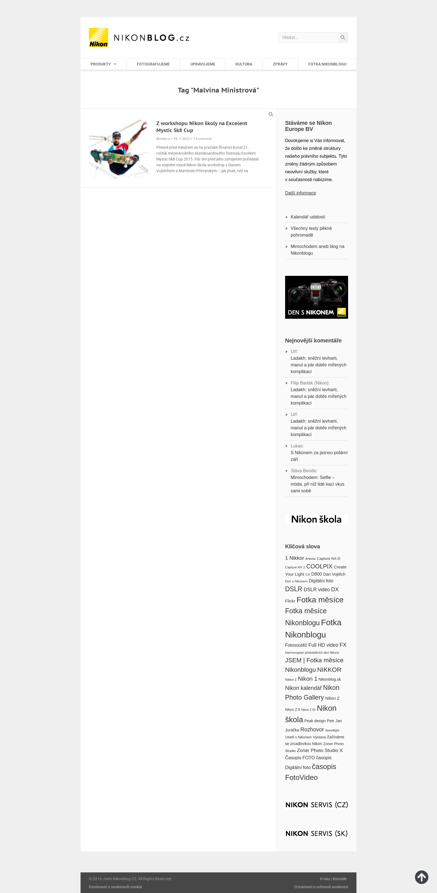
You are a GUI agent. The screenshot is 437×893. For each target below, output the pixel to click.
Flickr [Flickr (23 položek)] (290, 600)
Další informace (300, 193)
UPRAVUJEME (202, 64)
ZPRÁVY (280, 64)
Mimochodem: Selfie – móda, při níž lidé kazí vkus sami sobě (317, 484)
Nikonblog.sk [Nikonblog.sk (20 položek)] (330, 679)
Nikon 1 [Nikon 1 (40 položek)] (307, 678)
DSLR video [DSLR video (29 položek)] (317, 589)
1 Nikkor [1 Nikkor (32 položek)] (294, 558)
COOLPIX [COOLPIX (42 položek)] (319, 566)
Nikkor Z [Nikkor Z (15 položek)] (291, 679)
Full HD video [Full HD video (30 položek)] (323, 645)
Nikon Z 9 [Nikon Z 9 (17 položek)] (292, 710)
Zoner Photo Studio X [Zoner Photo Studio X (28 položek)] (320, 750)
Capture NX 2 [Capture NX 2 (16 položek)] (295, 567)
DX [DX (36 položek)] (335, 589)
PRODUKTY (103, 64)
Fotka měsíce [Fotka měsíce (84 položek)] (320, 599)
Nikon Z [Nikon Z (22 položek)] (332, 698)
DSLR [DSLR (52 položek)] (293, 589)
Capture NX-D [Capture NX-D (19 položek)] (328, 558)
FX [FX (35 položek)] (342, 645)
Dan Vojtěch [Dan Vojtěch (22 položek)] (334, 574)
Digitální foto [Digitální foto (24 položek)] (321, 580)
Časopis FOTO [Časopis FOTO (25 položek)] (300, 757)
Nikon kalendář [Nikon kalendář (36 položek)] (303, 688)
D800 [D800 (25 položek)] (316, 573)
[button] (270, 114)
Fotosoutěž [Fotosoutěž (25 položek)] (296, 645)
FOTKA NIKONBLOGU (327, 64)
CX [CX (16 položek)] (307, 574)
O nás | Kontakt (333, 879)
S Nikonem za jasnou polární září (319, 456)
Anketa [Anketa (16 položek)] (310, 559)
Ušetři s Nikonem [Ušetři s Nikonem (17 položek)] (298, 737)
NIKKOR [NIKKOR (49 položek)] (329, 669)
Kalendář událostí (308, 217)
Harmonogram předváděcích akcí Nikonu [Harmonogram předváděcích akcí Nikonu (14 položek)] (312, 652)
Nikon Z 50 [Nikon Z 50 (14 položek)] (308, 709)
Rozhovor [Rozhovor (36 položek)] (312, 729)
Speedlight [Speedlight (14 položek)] (332, 730)
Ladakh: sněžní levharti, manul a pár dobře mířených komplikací (318, 365)
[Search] (343, 37)
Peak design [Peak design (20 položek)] (315, 721)
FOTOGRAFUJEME (153, 64)
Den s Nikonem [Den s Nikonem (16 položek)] (296, 581)
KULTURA (244, 64)
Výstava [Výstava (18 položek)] (319, 737)
